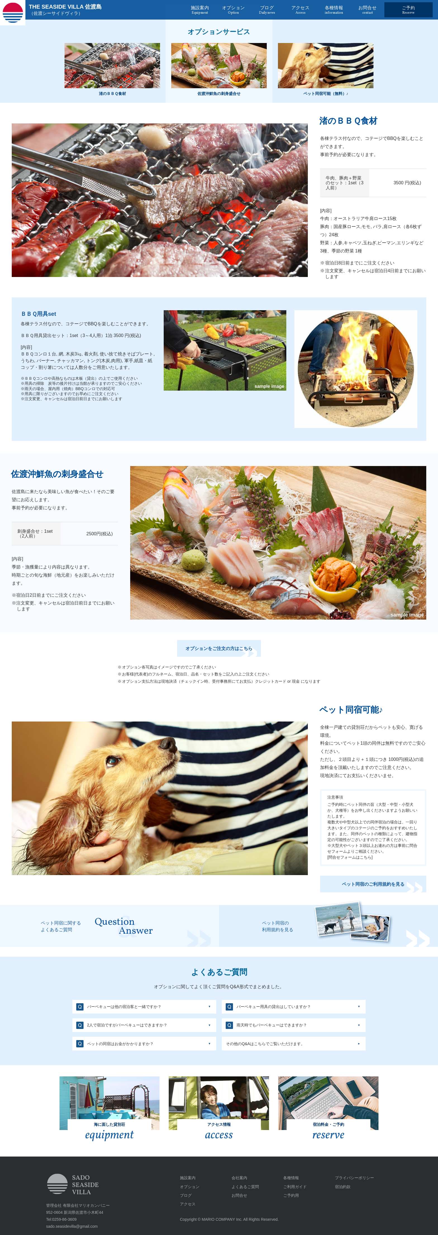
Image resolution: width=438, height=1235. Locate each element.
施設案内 (188, 1178)
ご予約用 (291, 1195)
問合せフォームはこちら (350, 864)
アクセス (188, 1204)
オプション (189, 1186)
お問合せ (239, 1195)
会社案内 (239, 1178)
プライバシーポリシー (354, 1178)
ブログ (186, 1195)
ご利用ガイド (295, 1186)
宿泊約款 (343, 1186)
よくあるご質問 (245, 1186)
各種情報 (291, 1178)
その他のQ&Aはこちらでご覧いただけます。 (265, 1043)
